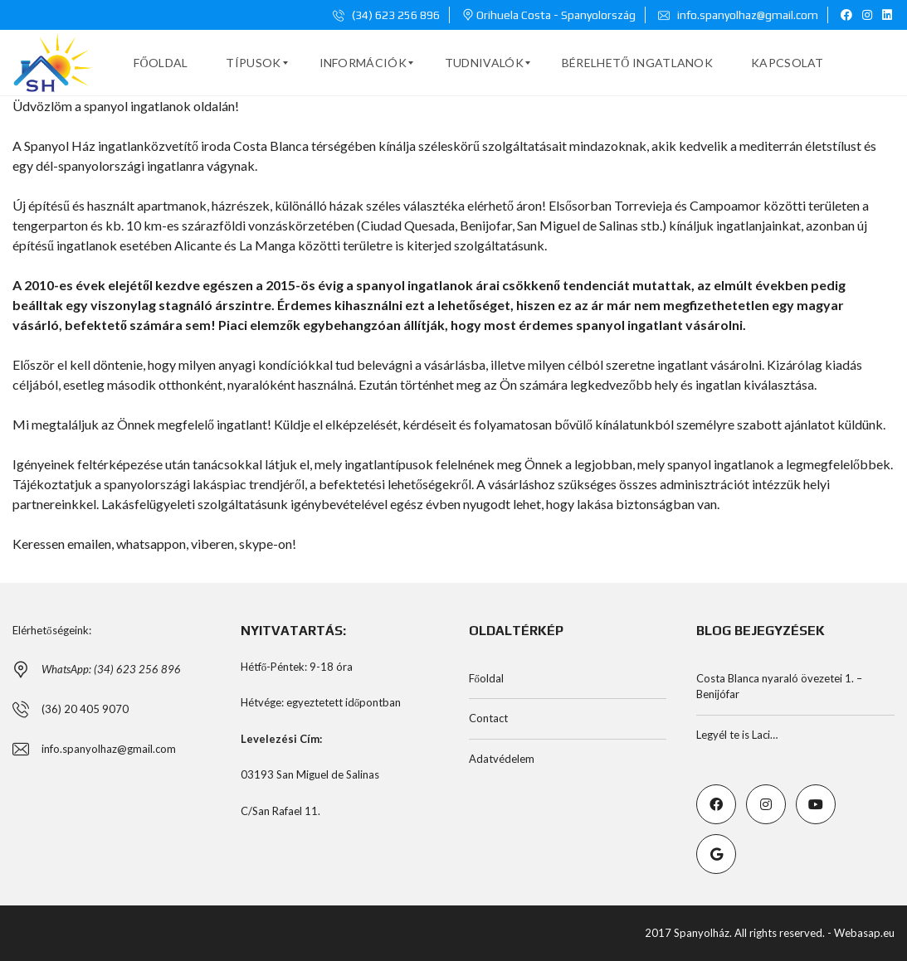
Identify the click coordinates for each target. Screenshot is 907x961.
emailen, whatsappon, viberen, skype (170, 543)
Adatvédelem (501, 758)
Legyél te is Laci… (737, 734)
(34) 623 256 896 (386, 15)
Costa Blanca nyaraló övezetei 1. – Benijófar (779, 686)
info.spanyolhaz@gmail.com (738, 15)
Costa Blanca (271, 145)
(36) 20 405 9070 (85, 709)
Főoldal (487, 678)
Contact (488, 718)
